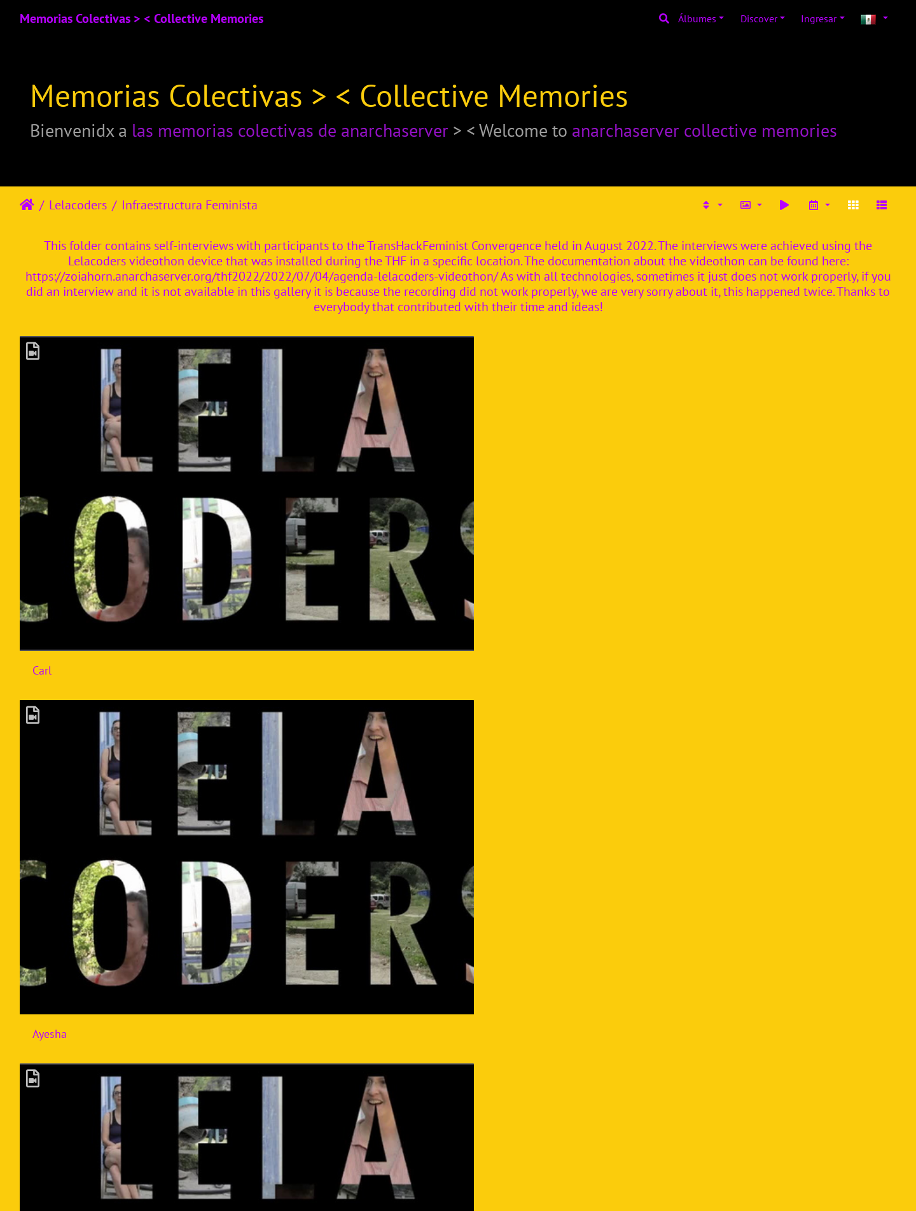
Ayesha (273, 497)
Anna (493, 688)
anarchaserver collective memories (704, 130)
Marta (718, 688)
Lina (266, 879)
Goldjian (725, 879)
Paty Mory (727, 497)
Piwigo (489, 1184)
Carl (42, 497)
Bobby (495, 879)
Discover (758, 18)
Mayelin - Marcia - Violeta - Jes (104, 688)
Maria (46, 879)
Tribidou (276, 1070)
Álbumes (697, 18)
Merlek (496, 1070)
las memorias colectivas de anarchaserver (290, 130)
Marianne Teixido (522, 497)
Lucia (269, 688)
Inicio (27, 204)
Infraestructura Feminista (189, 205)
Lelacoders (78, 205)
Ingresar (818, 18)
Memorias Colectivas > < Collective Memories (141, 18)
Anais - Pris (59, 1070)
